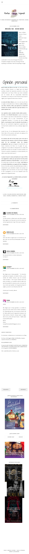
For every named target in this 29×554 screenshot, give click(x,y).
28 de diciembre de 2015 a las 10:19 (15, 253)
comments (14, 203)
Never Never (20, 194)
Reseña (9, 195)
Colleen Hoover (11, 194)
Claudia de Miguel (12, 213)
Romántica (14, 195)
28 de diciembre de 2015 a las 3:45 (15, 233)
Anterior (23, 389)
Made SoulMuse (14, 551)
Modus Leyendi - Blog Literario (16, 550)
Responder (5, 224)
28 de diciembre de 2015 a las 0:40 (15, 214)
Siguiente (6, 389)
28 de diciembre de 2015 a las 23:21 (15, 302)
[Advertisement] (14, 535)
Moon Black (10, 232)
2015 (5, 194)
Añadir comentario (6, 332)
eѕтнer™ (9, 267)
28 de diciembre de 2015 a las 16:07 (15, 268)
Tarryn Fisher (22, 195)
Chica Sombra (11, 251)
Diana (8, 300)
